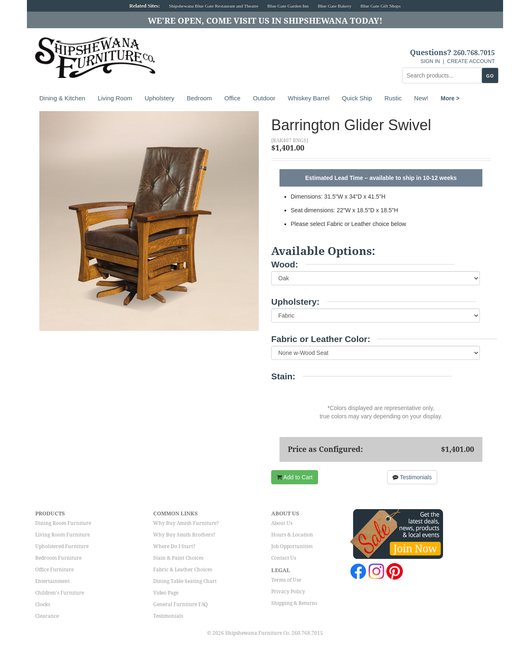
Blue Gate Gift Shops (380, 5)
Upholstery (159, 98)
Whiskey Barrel (309, 98)
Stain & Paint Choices (178, 558)
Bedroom (199, 98)
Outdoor (264, 98)
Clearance (47, 616)
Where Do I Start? (174, 546)
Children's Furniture (59, 593)
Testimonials (412, 477)
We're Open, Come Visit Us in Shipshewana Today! (265, 21)
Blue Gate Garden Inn (288, 5)
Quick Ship (357, 98)
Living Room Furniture (62, 535)
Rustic (393, 98)
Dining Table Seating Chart (185, 581)
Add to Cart (295, 477)
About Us (281, 523)
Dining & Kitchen (62, 98)
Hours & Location (292, 535)
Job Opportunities (292, 546)
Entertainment (52, 581)
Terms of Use (286, 580)
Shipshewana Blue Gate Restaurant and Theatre (213, 5)
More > (450, 98)
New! (421, 98)
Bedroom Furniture (58, 558)
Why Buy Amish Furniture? (186, 523)
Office (232, 98)
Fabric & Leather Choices (182, 570)
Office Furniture (54, 570)
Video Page (165, 593)
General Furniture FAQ (180, 604)
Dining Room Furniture (63, 523)
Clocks (42, 604)
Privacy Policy (288, 592)
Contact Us (283, 558)
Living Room (115, 98)
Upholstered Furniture (62, 546)
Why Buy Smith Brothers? (184, 535)
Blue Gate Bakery (334, 5)
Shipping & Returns (294, 603)
